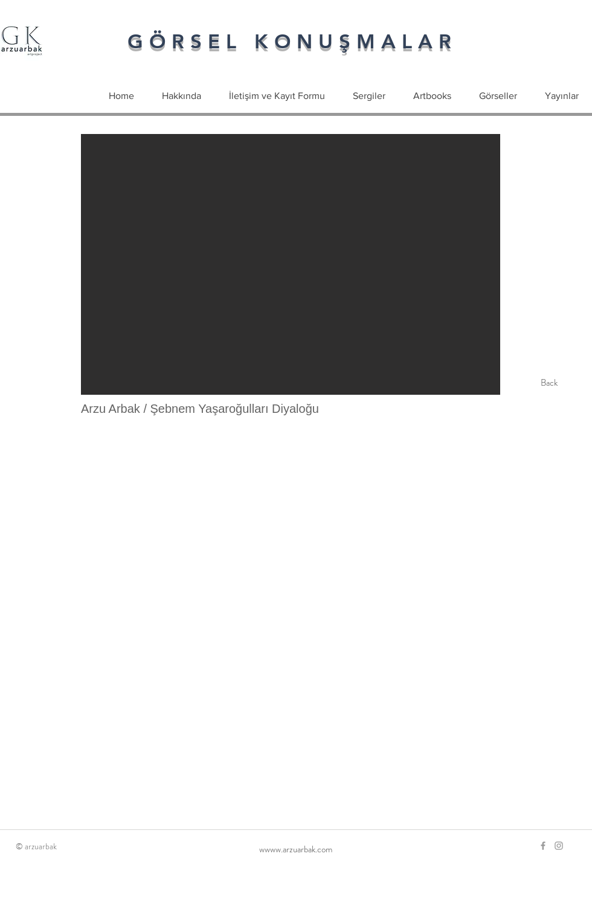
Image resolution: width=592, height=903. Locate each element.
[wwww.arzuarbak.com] (295, 849)
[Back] (549, 383)
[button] (290, 264)
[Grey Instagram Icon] (558, 845)
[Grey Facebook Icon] (543, 845)
